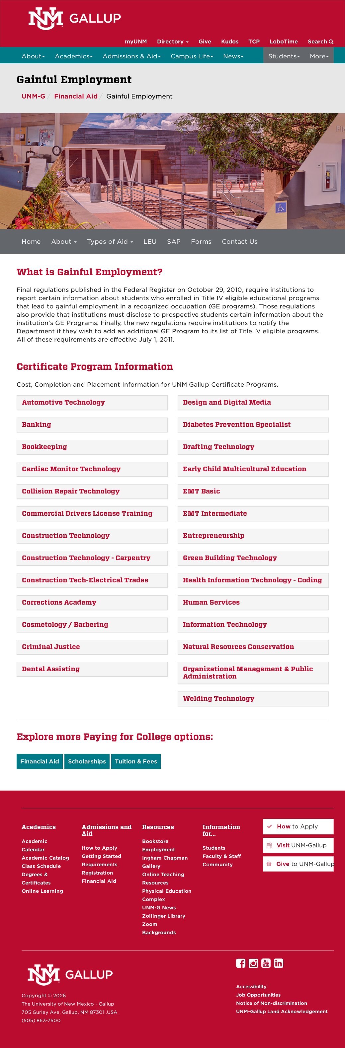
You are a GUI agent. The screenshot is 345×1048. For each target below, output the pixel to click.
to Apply (292, 826)
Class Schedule (41, 866)
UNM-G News (159, 907)
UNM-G (33, 96)
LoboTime (284, 41)
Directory (173, 41)
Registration (97, 873)
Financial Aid (76, 96)
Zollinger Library (163, 916)
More (319, 56)
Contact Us (240, 241)
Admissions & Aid (132, 56)
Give (205, 41)
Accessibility (251, 986)
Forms (201, 241)
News (233, 56)
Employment (158, 849)
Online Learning (42, 891)
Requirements (100, 864)
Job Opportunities (258, 995)
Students (284, 56)
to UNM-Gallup (300, 864)
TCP (254, 41)
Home (31, 241)
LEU (150, 241)
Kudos (229, 41)
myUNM (136, 41)
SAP (174, 241)
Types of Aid (110, 241)
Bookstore (155, 841)
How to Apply (99, 848)
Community (218, 864)
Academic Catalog (45, 858)
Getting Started (101, 856)
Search (321, 41)
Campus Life (192, 56)
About (33, 56)
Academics (74, 56)
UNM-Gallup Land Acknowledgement (282, 1011)
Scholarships (87, 761)
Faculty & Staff (222, 856)
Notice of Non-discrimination (271, 1003)
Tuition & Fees (136, 761)
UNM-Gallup (297, 845)
